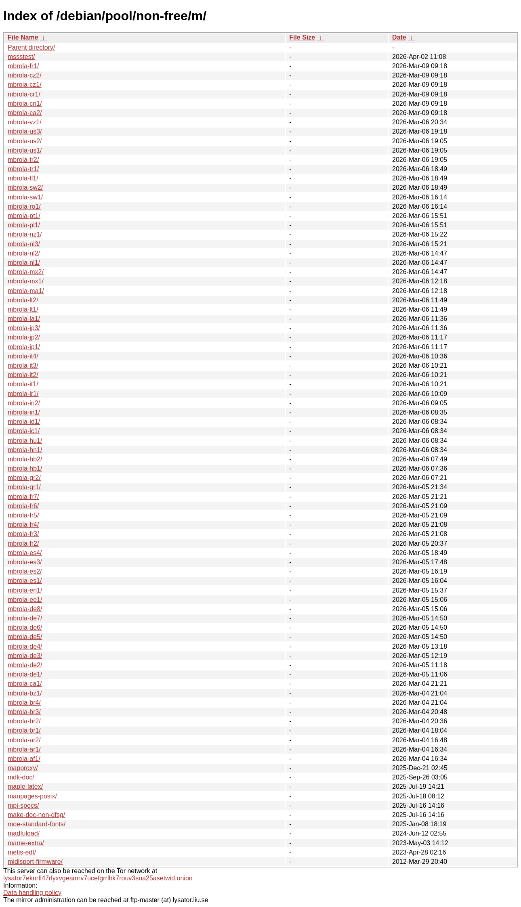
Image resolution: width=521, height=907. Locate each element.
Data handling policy (32, 892)
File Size (302, 37)
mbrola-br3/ (24, 711)
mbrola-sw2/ (25, 187)
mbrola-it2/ (23, 374)
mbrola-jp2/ (24, 337)
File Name (23, 37)
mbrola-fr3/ (23, 533)
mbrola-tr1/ (23, 168)
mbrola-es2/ (25, 571)
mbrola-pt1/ (24, 215)
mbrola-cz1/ (25, 84)
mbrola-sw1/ (25, 197)
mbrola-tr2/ (23, 159)
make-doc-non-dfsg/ (36, 814)
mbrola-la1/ (24, 318)
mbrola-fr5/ (23, 515)
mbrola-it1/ (23, 384)
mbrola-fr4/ (23, 524)
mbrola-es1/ (25, 580)
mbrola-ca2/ (25, 112)
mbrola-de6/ (25, 627)
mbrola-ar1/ (24, 749)
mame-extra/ (26, 843)
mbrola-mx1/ (26, 281)
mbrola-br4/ (24, 702)
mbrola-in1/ (24, 412)
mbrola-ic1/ (24, 430)
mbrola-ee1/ (25, 599)
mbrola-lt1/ (23, 309)
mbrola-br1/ (24, 730)
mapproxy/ (23, 768)
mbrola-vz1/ (25, 122)
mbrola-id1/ (24, 421)
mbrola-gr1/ (24, 487)
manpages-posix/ (32, 796)
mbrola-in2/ (24, 403)
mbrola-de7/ (25, 618)
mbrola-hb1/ (25, 468)
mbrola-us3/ (25, 131)
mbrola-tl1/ (23, 178)
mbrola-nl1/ (24, 262)
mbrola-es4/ (25, 552)
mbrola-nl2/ (24, 253)
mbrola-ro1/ (24, 206)
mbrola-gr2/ (24, 477)
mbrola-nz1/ (25, 234)
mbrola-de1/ (25, 674)
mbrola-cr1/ (24, 94)
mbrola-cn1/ (25, 103)
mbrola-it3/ (23, 365)
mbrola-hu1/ (25, 440)
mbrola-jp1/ (24, 347)
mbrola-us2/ (25, 141)
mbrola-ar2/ (24, 740)
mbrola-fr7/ (23, 496)
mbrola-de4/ (25, 646)
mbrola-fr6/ (23, 506)
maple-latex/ (25, 786)
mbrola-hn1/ (25, 449)
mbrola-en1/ (25, 590)
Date (399, 37)
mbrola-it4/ (23, 356)
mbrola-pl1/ (24, 225)
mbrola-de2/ (25, 665)
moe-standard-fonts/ (36, 824)
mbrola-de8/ (25, 608)
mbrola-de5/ (25, 636)
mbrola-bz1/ (25, 693)
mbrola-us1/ (25, 150)
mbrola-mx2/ (26, 271)
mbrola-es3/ (25, 562)
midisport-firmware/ (35, 861)
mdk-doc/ (21, 777)
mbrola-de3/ (25, 655)
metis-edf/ (22, 852)
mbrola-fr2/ (23, 543)
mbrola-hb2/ (25, 459)
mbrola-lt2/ (23, 300)
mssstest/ (21, 56)
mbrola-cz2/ (25, 75)
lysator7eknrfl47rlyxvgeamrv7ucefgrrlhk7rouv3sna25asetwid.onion (98, 878)
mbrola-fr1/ (23, 66)
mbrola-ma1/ (26, 290)
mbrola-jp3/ (24, 328)
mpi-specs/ (23, 805)
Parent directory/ (31, 47)
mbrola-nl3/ (24, 244)
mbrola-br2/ (24, 721)
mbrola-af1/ (24, 758)
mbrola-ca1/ (25, 683)
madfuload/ (24, 833)
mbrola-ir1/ (23, 393)
